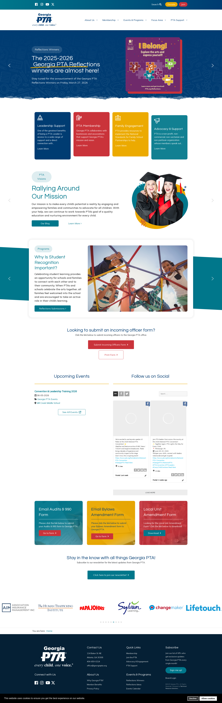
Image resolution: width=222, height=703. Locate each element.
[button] (9, 65)
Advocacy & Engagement (137, 661)
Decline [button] (193, 698)
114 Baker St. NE (94, 653)
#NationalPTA (167, 463)
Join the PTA (131, 657)
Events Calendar (133, 688)
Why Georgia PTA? (95, 680)
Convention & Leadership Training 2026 (56, 391)
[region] (111, 65)
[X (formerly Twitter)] (53, 4)
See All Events (71, 412)
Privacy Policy (93, 688)
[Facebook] (36, 4)
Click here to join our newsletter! (111, 575)
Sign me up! (176, 670)
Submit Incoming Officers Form (111, 344)
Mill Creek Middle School (48, 403)
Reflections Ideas (133, 684)
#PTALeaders (169, 465)
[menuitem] (91, 20)
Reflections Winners (135, 680)
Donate (171, 4)
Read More (129, 463)
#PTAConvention (159, 465)
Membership (131, 653)
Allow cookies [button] (208, 698)
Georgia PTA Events (47, 399)
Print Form (111, 354)
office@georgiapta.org (97, 665)
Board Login (171, 678)
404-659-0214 (93, 661)
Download (154, 533)
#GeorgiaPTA (120, 463)
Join (183, 4)
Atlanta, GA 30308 (95, 657)
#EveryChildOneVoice (160, 467)
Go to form (49, 533)
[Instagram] (41, 4)
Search (156, 4)
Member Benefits (94, 684)
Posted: (121, 475)
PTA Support (131, 665)
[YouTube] (47, 4)
